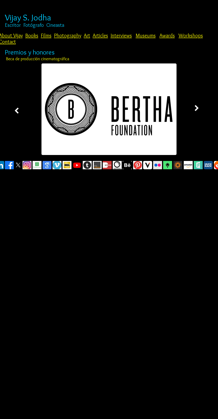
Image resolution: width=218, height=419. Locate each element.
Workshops (191, 35)
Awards (167, 35)
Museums (146, 35)
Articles (100, 35)
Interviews (121, 35)
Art (87, 35)
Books (31, 35)
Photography (67, 35)
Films (46, 35)
